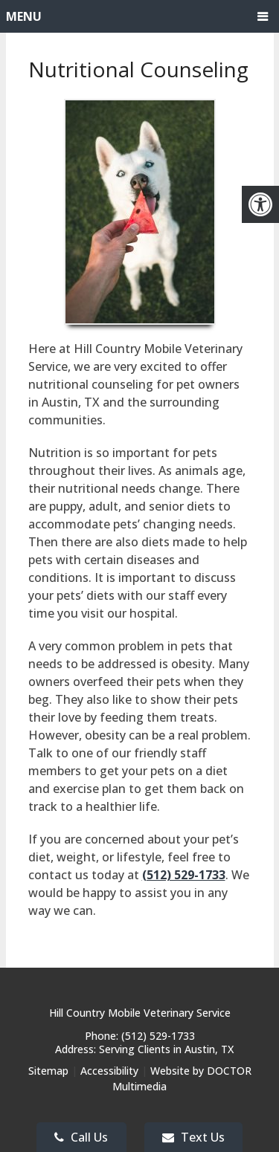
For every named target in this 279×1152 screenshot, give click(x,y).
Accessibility (109, 1071)
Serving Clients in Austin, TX (166, 1049)
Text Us (193, 1137)
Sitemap (48, 1071)
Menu (24, 16)
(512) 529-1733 (183, 875)
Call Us (81, 1137)
